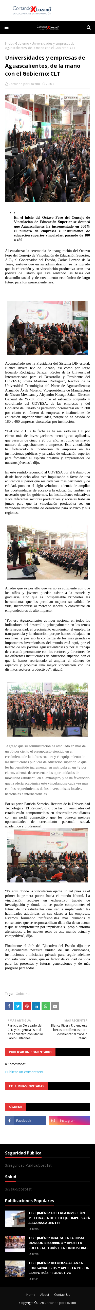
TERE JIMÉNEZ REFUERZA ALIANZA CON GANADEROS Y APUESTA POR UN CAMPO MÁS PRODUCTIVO (58, 1268)
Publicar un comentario (24, 1071)
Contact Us (62, 1294)
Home (30, 1294)
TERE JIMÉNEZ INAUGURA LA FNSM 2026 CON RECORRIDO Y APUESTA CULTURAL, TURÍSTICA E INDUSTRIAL (58, 1243)
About (44, 1294)
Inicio (9, 43)
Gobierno (22, 43)
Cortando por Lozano (24, 84)
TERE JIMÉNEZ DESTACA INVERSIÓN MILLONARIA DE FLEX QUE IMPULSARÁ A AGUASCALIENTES (59, 1218)
